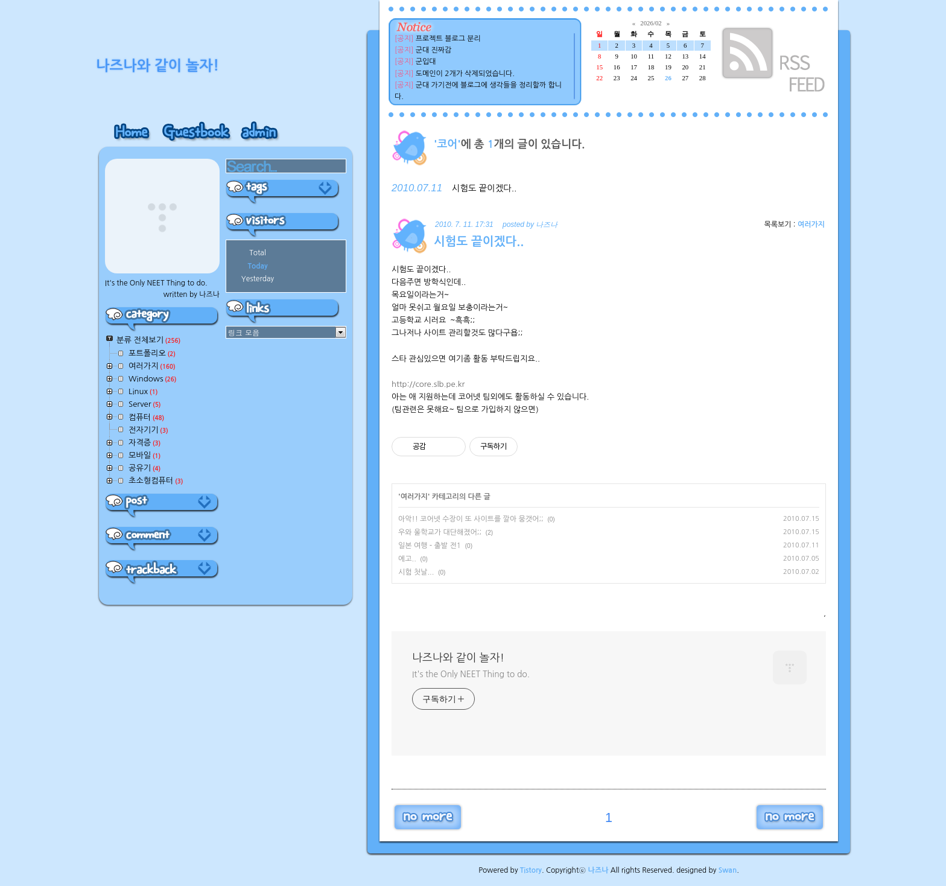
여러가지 (811, 224)
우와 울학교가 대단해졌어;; (439, 532)
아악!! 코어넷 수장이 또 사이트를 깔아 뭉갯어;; (471, 519)
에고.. (407, 559)
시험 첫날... (416, 572)
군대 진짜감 (434, 50)
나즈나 (598, 870)
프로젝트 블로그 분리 (448, 38)
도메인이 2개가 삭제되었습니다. (465, 73)
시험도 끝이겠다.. (484, 188)
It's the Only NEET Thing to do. (471, 674)
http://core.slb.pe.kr (428, 384)
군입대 (426, 61)
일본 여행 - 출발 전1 (429, 545)
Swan (728, 870)
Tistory (531, 870)
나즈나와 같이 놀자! (458, 657)
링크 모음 (243, 332)
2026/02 (650, 23)
